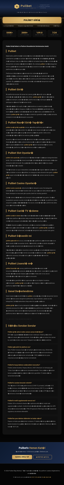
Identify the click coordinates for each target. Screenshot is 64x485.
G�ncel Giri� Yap (22, 457)
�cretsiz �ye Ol (42, 457)
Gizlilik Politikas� (35, 477)
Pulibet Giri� (32, 20)
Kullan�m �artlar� (46, 477)
